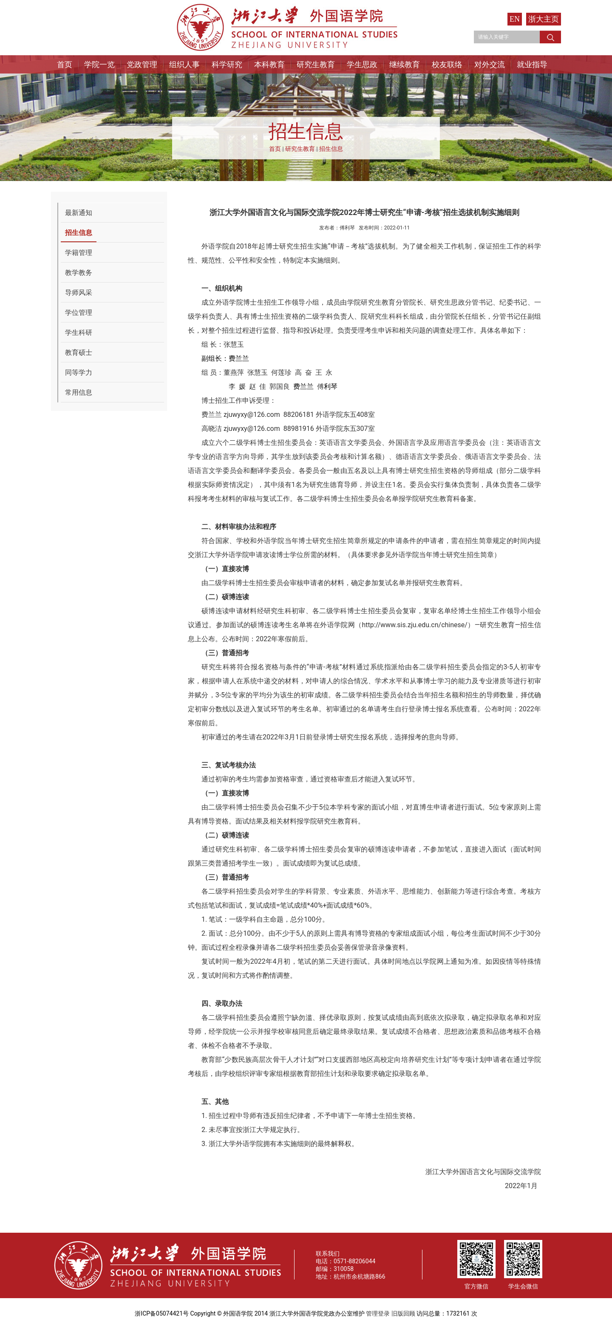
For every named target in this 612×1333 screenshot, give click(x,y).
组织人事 (184, 64)
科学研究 (227, 64)
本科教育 (269, 64)
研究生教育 (316, 64)
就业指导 (532, 64)
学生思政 (362, 64)
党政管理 (142, 64)
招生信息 (331, 148)
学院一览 (99, 64)
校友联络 (447, 64)
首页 (64, 64)
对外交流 (489, 64)
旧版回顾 (403, 1313)
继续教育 (404, 64)
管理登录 (378, 1313)
